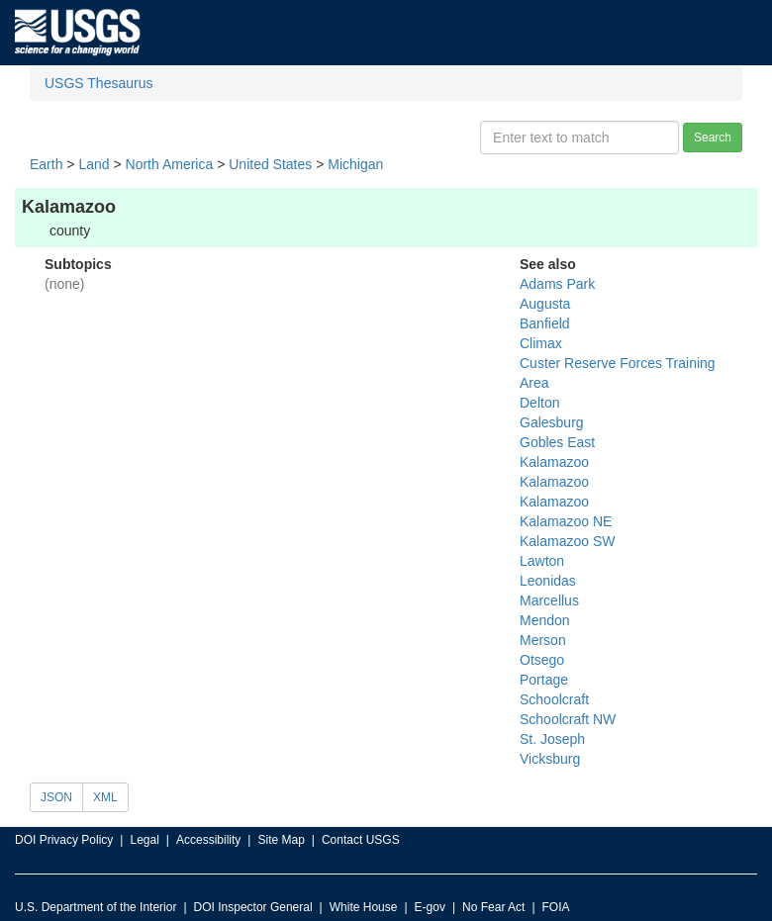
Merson (543, 640)
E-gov (430, 907)
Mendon (545, 620)
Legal (144, 840)
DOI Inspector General (253, 907)
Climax (541, 343)
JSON (56, 797)
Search (712, 137)
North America (170, 164)
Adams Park (557, 284)
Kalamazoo (554, 462)
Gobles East (557, 442)
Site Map (280, 840)
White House (364, 907)
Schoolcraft (554, 699)
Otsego (542, 660)
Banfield (545, 323)
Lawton (542, 561)
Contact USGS (361, 840)
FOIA (556, 907)
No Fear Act (493, 907)
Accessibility (208, 840)
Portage (544, 680)
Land (93, 164)
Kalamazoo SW (567, 541)
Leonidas (548, 581)
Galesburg (552, 422)
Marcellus (549, 600)
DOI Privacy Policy (64, 840)
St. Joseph (552, 739)
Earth (46, 164)
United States (270, 164)
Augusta (545, 304)
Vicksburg (550, 759)
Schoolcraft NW (568, 719)
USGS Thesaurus (98, 83)
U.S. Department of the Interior (95, 907)
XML (105, 797)
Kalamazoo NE (566, 521)
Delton (539, 403)
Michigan (355, 164)
